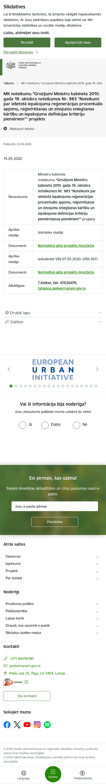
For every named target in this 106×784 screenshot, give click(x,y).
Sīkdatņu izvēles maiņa (23, 632)
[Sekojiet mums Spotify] (47, 724)
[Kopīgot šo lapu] (53, 321)
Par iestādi (14, 578)
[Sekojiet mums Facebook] (7, 724)
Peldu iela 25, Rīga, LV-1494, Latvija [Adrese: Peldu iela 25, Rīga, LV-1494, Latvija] (37, 673)
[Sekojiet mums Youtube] (27, 724)
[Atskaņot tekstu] (22, 128)
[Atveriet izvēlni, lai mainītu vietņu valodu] (23, 775)
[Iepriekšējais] (9, 369)
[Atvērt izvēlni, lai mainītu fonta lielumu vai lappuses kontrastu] (82, 775)
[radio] (25, 424)
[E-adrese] (13, 682)
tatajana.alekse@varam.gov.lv (62, 288)
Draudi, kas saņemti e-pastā (28, 625)
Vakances (13, 556)
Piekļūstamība (16, 611)
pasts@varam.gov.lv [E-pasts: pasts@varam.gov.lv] (24, 666)
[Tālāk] (97, 369)
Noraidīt (27, 42)
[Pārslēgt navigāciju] (53, 774)
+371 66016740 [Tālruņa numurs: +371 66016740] (21, 658)
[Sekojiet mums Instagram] (37, 724)
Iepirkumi (13, 563)
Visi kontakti (27, 696)
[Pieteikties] (54, 522)
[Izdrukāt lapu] (53, 312)
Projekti (12, 571)
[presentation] (39, 446)
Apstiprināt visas (78, 42)
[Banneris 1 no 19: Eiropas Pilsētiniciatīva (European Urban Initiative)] (53, 369)
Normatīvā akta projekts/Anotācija (66, 245)
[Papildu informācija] (26, 682)
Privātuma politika (20, 603)
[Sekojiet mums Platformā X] (17, 724)
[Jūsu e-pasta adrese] (54, 506)
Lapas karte (15, 618)
